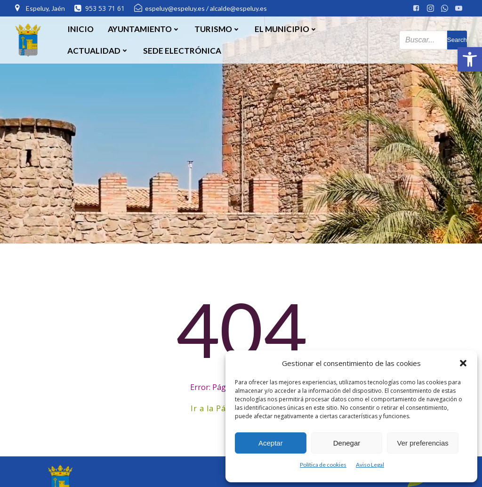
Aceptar (270, 443)
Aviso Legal (370, 464)
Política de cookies (323, 464)
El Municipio (286, 29)
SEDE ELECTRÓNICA (182, 51)
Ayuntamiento (144, 29)
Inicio (80, 29)
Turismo (217, 29)
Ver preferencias (423, 443)
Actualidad (98, 51)
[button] (470, 59)
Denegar (347, 443)
